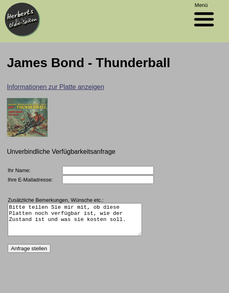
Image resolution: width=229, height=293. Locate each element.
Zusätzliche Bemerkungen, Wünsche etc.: (56, 200)
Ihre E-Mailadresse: (30, 180)
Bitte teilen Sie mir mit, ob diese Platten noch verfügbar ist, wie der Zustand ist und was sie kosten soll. (82, 222)
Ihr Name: (19, 170)
